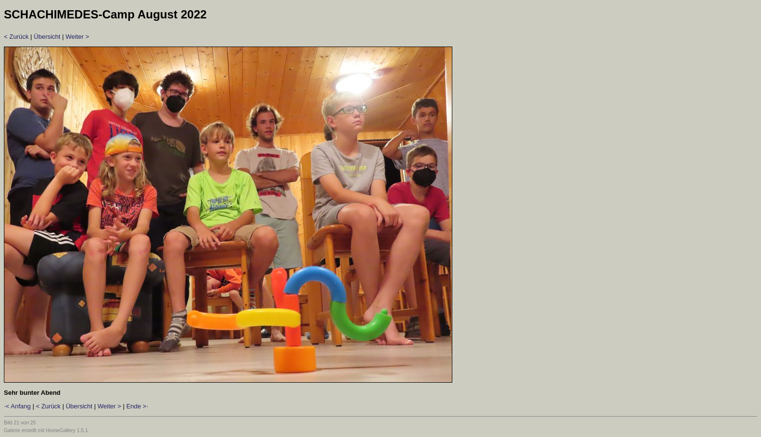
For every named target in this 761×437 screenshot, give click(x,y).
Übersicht (47, 36)
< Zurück (16, 36)
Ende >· (137, 406)
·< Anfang (17, 406)
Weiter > (77, 36)
